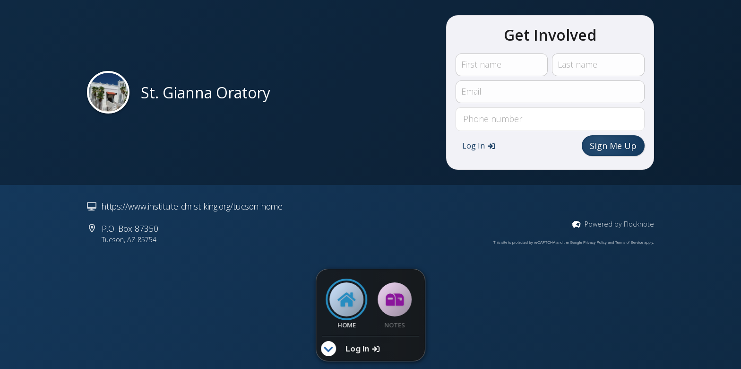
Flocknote (639, 224)
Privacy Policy (595, 242)
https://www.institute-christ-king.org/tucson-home (192, 206)
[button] (479, 145)
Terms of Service (629, 242)
